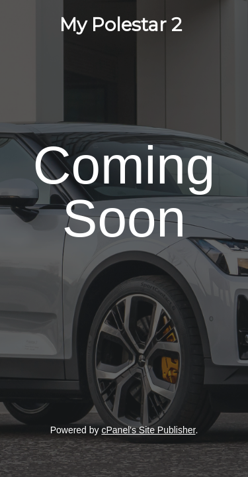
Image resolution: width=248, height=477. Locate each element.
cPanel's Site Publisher (148, 430)
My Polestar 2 (121, 24)
